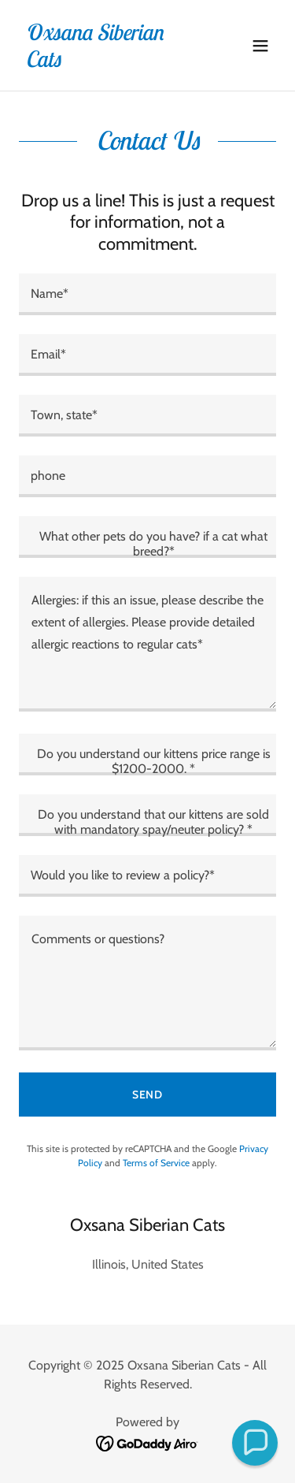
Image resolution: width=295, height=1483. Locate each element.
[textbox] (147, 294)
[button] (260, 45)
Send (148, 1094)
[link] (109, 62)
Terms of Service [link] (156, 1163)
